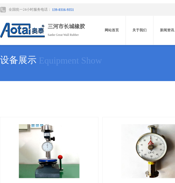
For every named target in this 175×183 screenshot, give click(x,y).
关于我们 (139, 30)
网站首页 (112, 30)
